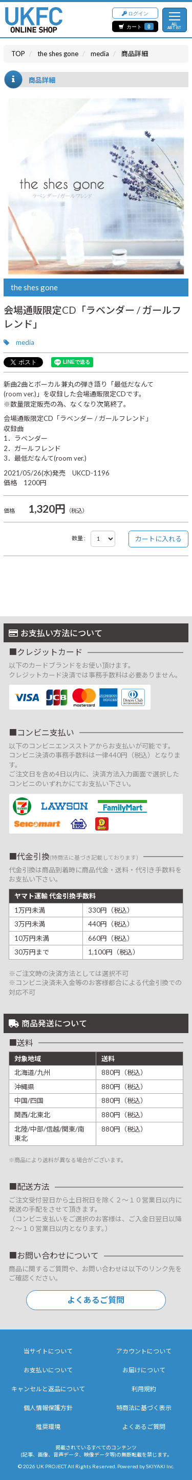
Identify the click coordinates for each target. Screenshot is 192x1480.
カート (136, 26)
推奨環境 (48, 1427)
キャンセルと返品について (48, 1389)
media (25, 342)
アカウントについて (144, 1351)
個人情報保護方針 (48, 1408)
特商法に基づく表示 (144, 1408)
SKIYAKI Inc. (160, 1466)
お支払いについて (48, 1370)
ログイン (135, 12)
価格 (9, 510)
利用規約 (144, 1389)
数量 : (79, 538)
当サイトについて (48, 1351)
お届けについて (143, 1370)
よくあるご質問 (95, 1300)
